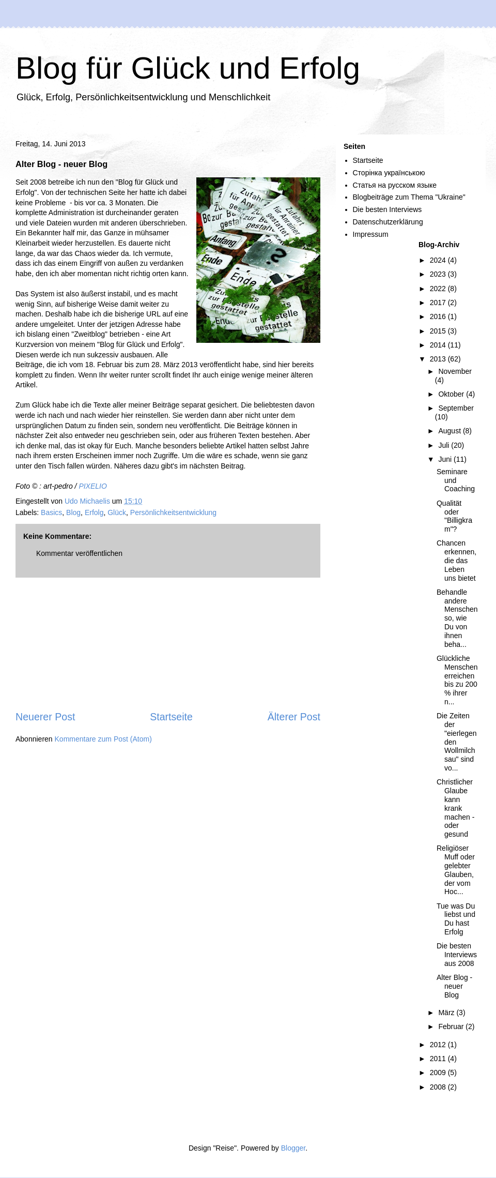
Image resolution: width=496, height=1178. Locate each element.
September (455, 408)
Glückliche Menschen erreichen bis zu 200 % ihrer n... (457, 680)
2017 (439, 302)
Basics (51, 512)
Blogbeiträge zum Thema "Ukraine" (409, 197)
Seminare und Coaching (456, 480)
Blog (73, 512)
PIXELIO (92, 486)
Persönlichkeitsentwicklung (173, 512)
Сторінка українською (389, 173)
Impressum (371, 234)
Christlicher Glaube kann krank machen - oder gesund (455, 808)
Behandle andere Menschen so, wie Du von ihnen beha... (457, 618)
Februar (452, 1026)
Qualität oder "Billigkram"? (454, 516)
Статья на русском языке (395, 185)
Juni (446, 459)
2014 (439, 345)
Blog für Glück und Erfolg (188, 68)
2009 (439, 1072)
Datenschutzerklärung (388, 222)
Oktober (452, 394)
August (450, 431)
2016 (439, 316)
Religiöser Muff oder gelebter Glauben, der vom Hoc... (456, 870)
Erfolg (94, 512)
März (447, 1012)
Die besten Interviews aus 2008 (457, 955)
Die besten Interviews (387, 209)
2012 (439, 1044)
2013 (439, 359)
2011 (439, 1058)
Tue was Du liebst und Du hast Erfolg (456, 919)
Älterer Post (294, 716)
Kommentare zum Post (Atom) (103, 739)
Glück (116, 512)
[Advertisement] (168, 644)
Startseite (171, 716)
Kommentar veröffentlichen (79, 553)
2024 (439, 260)
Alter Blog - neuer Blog (454, 986)
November (455, 371)
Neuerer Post (45, 716)
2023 (439, 274)
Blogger (293, 1148)
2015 (439, 331)
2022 (439, 288)
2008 (439, 1087)
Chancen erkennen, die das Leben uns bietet (456, 560)
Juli (444, 445)
